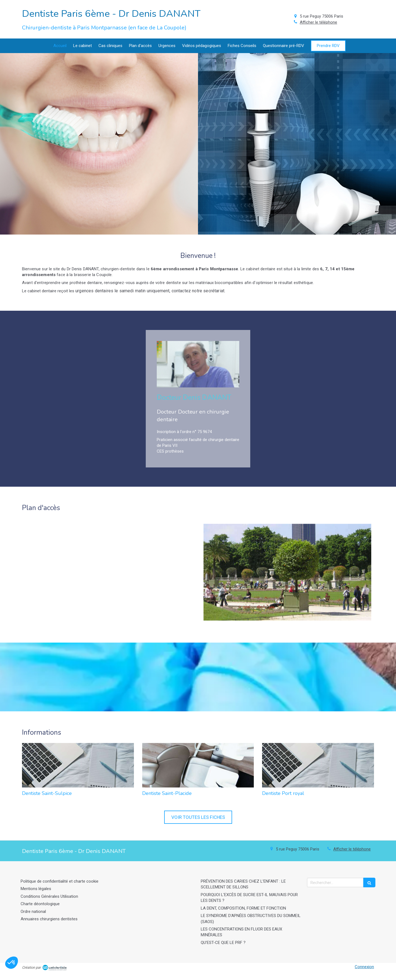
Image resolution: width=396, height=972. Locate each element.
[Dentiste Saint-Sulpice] (78, 765)
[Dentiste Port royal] (318, 765)
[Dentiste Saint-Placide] (198, 765)
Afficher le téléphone (318, 22)
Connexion (364, 966)
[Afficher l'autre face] (99, 144)
